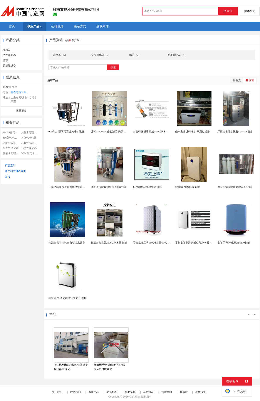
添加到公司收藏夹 (15, 171)
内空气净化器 (29, 137)
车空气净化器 (10, 148)
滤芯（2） (135, 54)
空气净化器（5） (101, 54)
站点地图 (112, 392)
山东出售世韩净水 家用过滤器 (192, 131)
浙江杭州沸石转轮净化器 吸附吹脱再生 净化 (71, 367)
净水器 (7, 49)
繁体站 (184, 392)
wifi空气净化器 (11, 142)
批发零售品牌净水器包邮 (147, 187)
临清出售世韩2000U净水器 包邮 (109, 242)
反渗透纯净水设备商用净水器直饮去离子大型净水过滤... (81, 187)
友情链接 (200, 392)
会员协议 (148, 392)
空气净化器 (9, 55)
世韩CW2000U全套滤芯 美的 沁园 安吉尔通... (117, 131)
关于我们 (57, 392)
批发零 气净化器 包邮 (187, 187)
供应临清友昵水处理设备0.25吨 (109, 187)
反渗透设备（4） (177, 54)
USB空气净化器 (30, 142)
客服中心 (94, 392)
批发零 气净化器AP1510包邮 (233, 242)
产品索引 (10, 165)
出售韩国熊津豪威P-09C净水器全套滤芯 (156, 131)
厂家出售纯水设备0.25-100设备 (235, 131)
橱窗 (249, 80)
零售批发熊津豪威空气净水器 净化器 (196, 242)
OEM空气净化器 (30, 153)
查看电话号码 (18, 92)
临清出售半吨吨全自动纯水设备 (67, 242)
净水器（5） (60, 54)
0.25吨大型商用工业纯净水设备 (66, 131)
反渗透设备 (9, 65)
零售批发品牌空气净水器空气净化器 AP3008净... (160, 242)
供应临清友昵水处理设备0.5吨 (234, 187)
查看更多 (21, 110)
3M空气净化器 (11, 137)
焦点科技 (134, 396)
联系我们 (75, 392)
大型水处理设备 (30, 132)
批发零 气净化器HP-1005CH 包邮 (67, 298)
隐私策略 (130, 392)
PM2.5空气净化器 (13, 132)
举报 (7, 176)
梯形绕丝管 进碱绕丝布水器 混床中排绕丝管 (110, 367)
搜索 (113, 67)
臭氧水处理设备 (12, 153)
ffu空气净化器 (29, 148)
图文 (236, 80)
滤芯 (5, 60)
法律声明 (166, 392)
